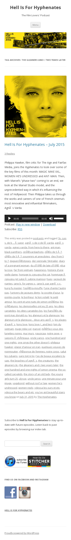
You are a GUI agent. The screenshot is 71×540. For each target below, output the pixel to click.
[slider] (30, 218)
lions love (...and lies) (40, 324)
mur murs (28, 333)
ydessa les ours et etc (47, 387)
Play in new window (28, 224)
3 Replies (10, 153)
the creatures (46, 360)
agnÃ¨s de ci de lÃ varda (39, 243)
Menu (35, 24)
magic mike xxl (23, 329)
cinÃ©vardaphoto (33, 252)
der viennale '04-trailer (45, 261)
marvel (37, 329)
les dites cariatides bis (30, 310)
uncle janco (34, 378)
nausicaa (40, 333)
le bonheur (27, 297)
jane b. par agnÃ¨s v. (49, 283)
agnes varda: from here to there (30, 247)
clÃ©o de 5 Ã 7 (53, 252)
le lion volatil (42, 297)
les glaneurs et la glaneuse (44, 315)
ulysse (23, 378)
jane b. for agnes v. (25, 283)
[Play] (9, 218)
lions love (21, 324)
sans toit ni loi (26, 356)
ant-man (55, 247)
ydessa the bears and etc (19, 392)
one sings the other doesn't (33, 342)
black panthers (13, 252)
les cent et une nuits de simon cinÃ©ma (36, 301)
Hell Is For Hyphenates (35, 7)
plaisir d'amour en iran (27, 347)
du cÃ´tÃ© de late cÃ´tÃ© (44, 265)
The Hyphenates (47, 396)
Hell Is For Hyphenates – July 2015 (34, 144)
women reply (25, 387)
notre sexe (53, 333)
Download (49, 224)
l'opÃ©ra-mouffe (33, 288)
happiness (40, 270)
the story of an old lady (37, 374)
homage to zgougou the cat (34, 274)
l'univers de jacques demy (25, 292)
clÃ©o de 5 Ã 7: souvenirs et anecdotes (27, 256)
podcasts (38, 238)
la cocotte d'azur (50, 292)
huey (49, 279)
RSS (20, 229)
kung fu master (13, 288)
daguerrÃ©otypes (20, 261)
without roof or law (36, 383)
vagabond (18, 383)
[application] (35, 218)
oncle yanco (37, 338)
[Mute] (51, 218)
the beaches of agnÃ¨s (23, 360)
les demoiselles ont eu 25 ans (36, 306)
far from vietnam (23, 270)
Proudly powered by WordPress (22, 533)
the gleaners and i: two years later (39, 365)
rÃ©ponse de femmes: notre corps (39, 351)
